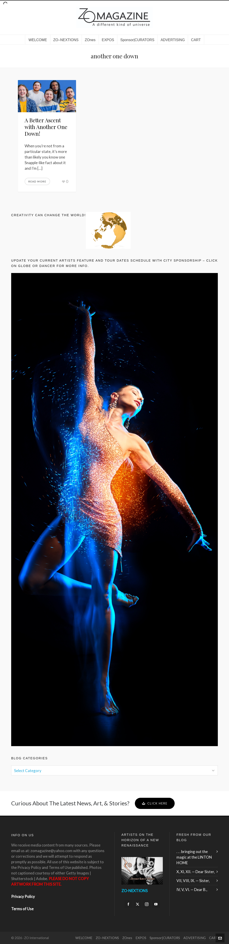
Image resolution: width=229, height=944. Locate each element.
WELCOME (83, 938)
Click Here (155, 803)
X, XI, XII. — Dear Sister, (195, 871)
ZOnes (127, 938)
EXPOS (141, 938)
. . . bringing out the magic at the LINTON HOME (194, 857)
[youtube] (156, 904)
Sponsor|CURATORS (165, 938)
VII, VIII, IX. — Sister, (193, 880)
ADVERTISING (194, 938)
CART (213, 938)
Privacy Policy (23, 896)
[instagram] (147, 904)
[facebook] (128, 904)
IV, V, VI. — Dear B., (191, 889)
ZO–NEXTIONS (107, 938)
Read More (37, 181)
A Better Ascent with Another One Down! (46, 126)
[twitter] (138, 904)
